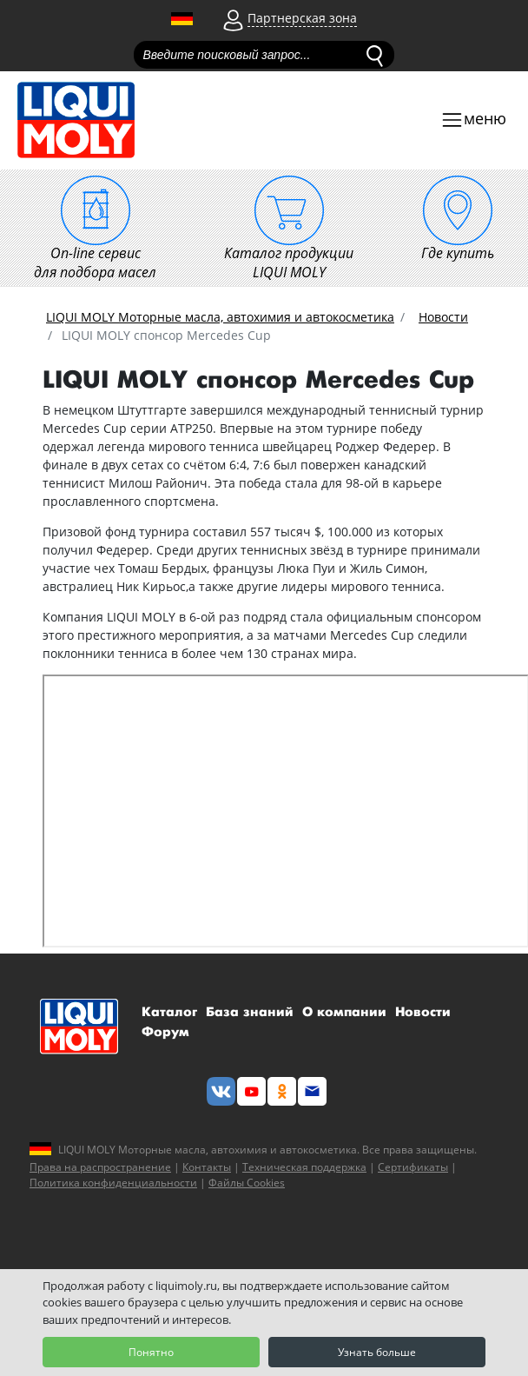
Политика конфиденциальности (113, 1182)
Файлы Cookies (246, 1182)
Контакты (206, 1167)
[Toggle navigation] (473, 120)
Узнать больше (377, 1352)
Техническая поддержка (304, 1167)
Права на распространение (100, 1167)
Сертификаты (413, 1167)
